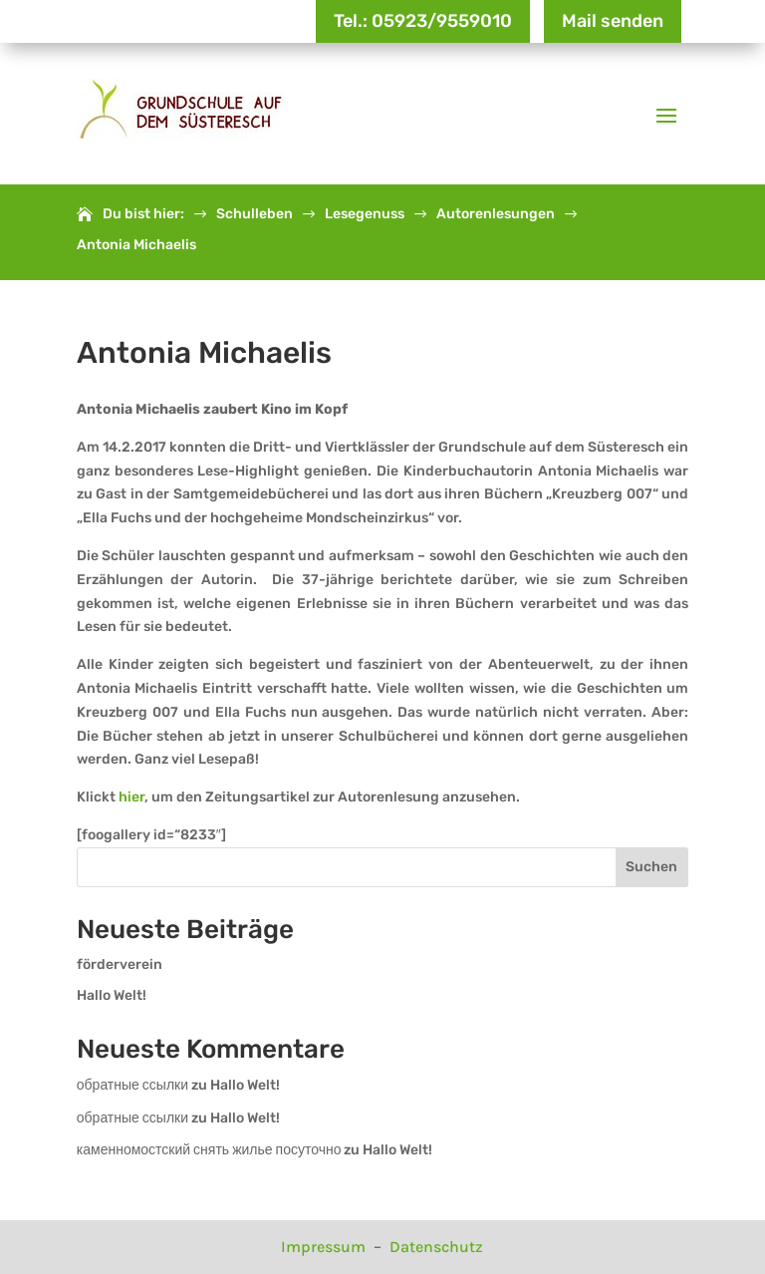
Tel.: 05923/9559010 (423, 21)
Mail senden (612, 21)
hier (130, 797)
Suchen (651, 866)
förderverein (119, 964)
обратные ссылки (132, 1085)
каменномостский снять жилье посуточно (209, 1149)
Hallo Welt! (111, 995)
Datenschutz (436, 1246)
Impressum (325, 1246)
